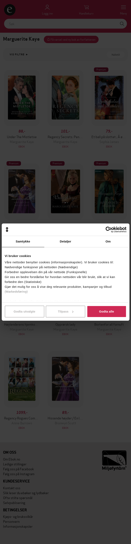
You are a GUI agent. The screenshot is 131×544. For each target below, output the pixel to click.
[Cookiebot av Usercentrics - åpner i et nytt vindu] (108, 230)
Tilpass (65, 311)
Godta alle (106, 311)
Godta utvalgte (24, 311)
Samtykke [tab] (23, 241)
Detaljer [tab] (65, 241)
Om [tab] (108, 241)
